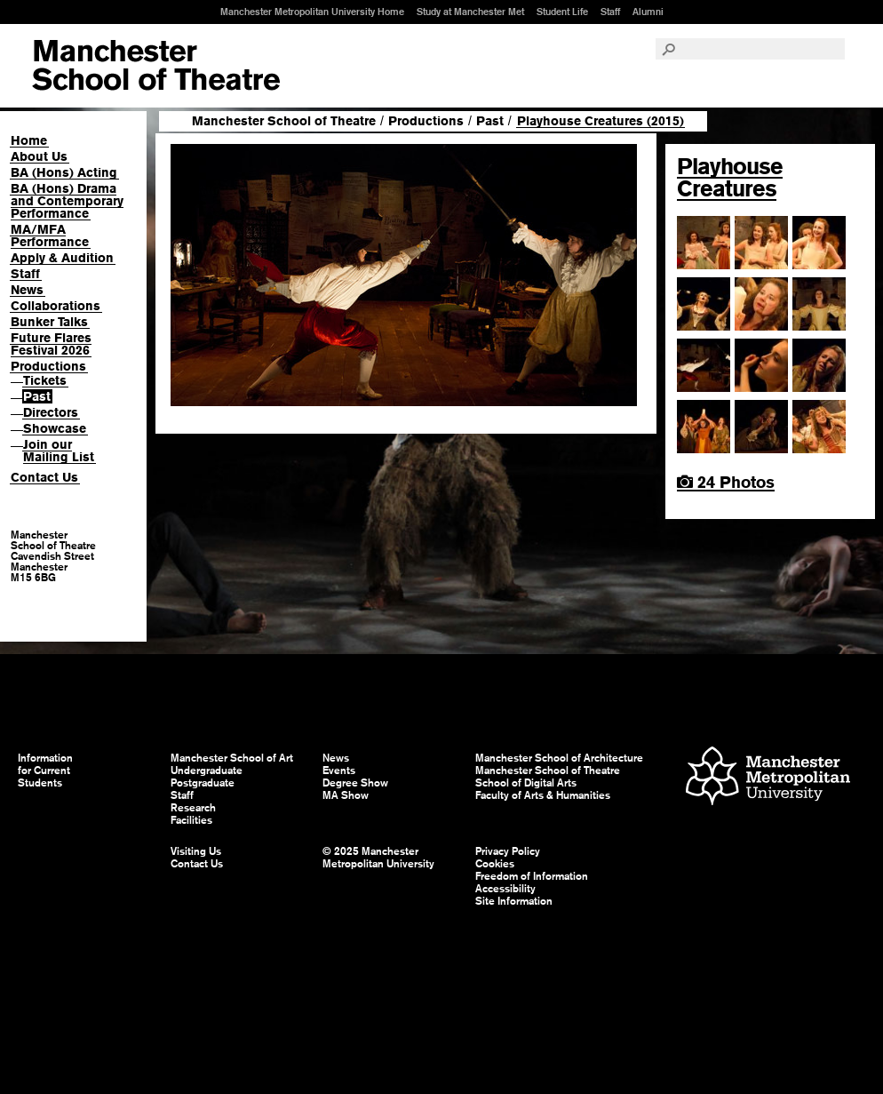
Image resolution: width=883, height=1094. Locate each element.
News (27, 290)
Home (29, 140)
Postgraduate (203, 783)
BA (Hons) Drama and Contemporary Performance (67, 200)
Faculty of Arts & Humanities (542, 795)
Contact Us (44, 477)
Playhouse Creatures (730, 177)
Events (338, 770)
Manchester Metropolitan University (768, 778)
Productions (48, 366)
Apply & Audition (62, 258)
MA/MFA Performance (50, 235)
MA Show (345, 795)
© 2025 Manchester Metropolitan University (378, 857)
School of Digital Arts (526, 783)
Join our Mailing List (58, 450)
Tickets (45, 380)
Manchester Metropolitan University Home (312, 11)
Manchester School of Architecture (559, 758)
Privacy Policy (507, 851)
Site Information (514, 901)
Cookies (494, 864)
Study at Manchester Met (470, 11)
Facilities (191, 820)
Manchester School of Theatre (284, 121)
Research (193, 808)
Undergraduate (207, 770)
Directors (50, 412)
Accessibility (505, 888)
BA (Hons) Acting (64, 172)
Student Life (562, 11)
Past (37, 396)
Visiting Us (196, 851)
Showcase (54, 428)
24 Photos (726, 482)
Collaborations (55, 306)
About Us (39, 156)
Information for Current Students (45, 770)
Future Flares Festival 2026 (51, 344)
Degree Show (355, 783)
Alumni (648, 11)
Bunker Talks (49, 322)
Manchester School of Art (156, 66)
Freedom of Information (531, 876)
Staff (610, 11)
